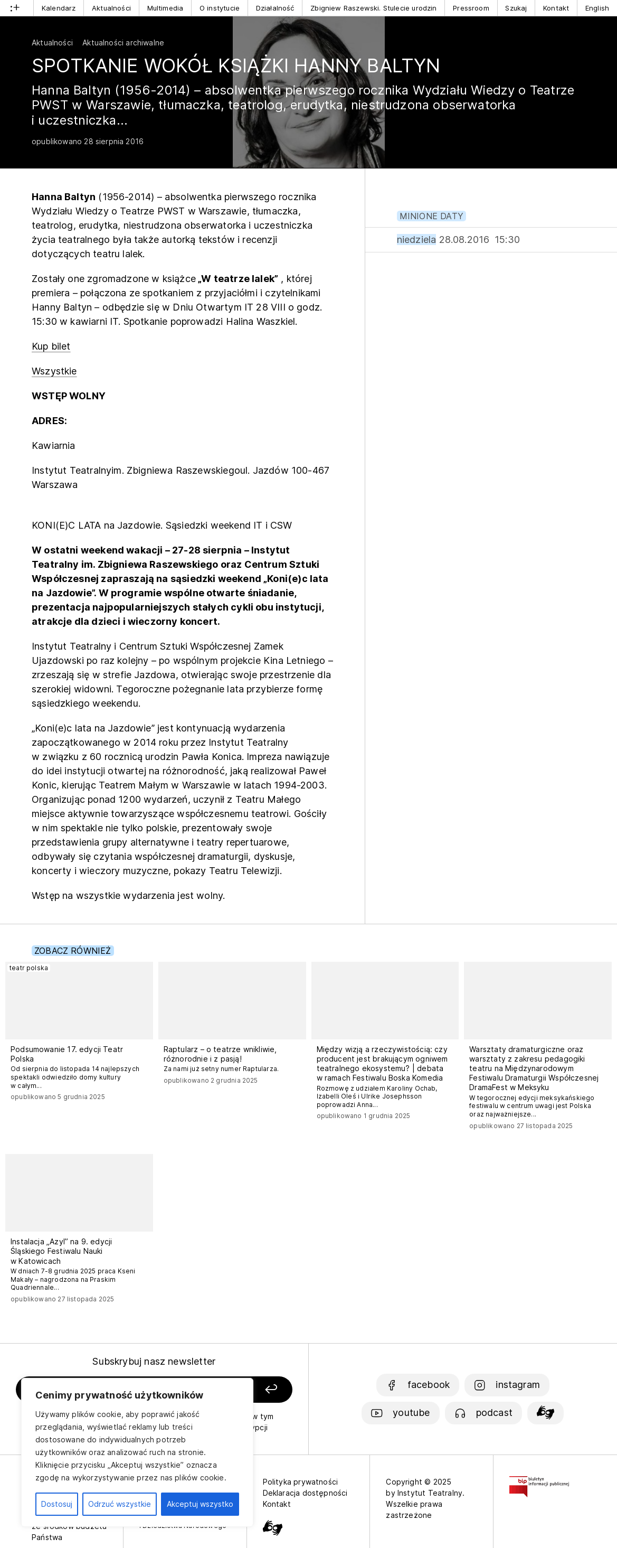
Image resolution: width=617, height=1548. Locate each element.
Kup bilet (51, 346)
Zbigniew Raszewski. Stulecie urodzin (373, 8)
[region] (137, 1452)
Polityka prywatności (300, 1481)
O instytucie (220, 8)
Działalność (275, 8)
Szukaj (516, 8)
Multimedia (165, 8)
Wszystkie (54, 371)
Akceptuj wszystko (200, 1503)
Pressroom (471, 8)
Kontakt (556, 8)
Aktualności (111, 8)
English (597, 8)
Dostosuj (56, 1503)
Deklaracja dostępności (305, 1492)
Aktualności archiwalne (123, 42)
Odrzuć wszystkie (119, 1503)
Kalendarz (59, 8)
